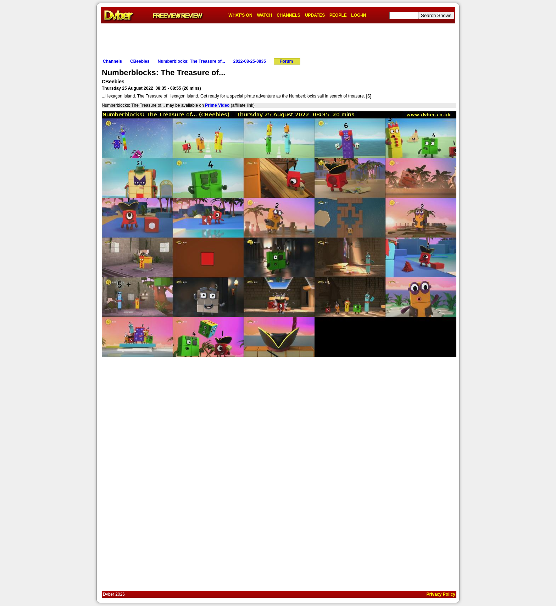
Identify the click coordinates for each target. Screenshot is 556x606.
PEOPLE (338, 15)
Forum (286, 61)
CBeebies (140, 61)
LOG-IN (358, 15)
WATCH (264, 15)
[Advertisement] (278, 39)
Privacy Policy (441, 594)
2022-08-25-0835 (249, 61)
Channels (112, 61)
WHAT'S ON (240, 15)
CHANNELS (288, 15)
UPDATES (315, 15)
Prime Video (217, 105)
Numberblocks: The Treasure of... (191, 61)
